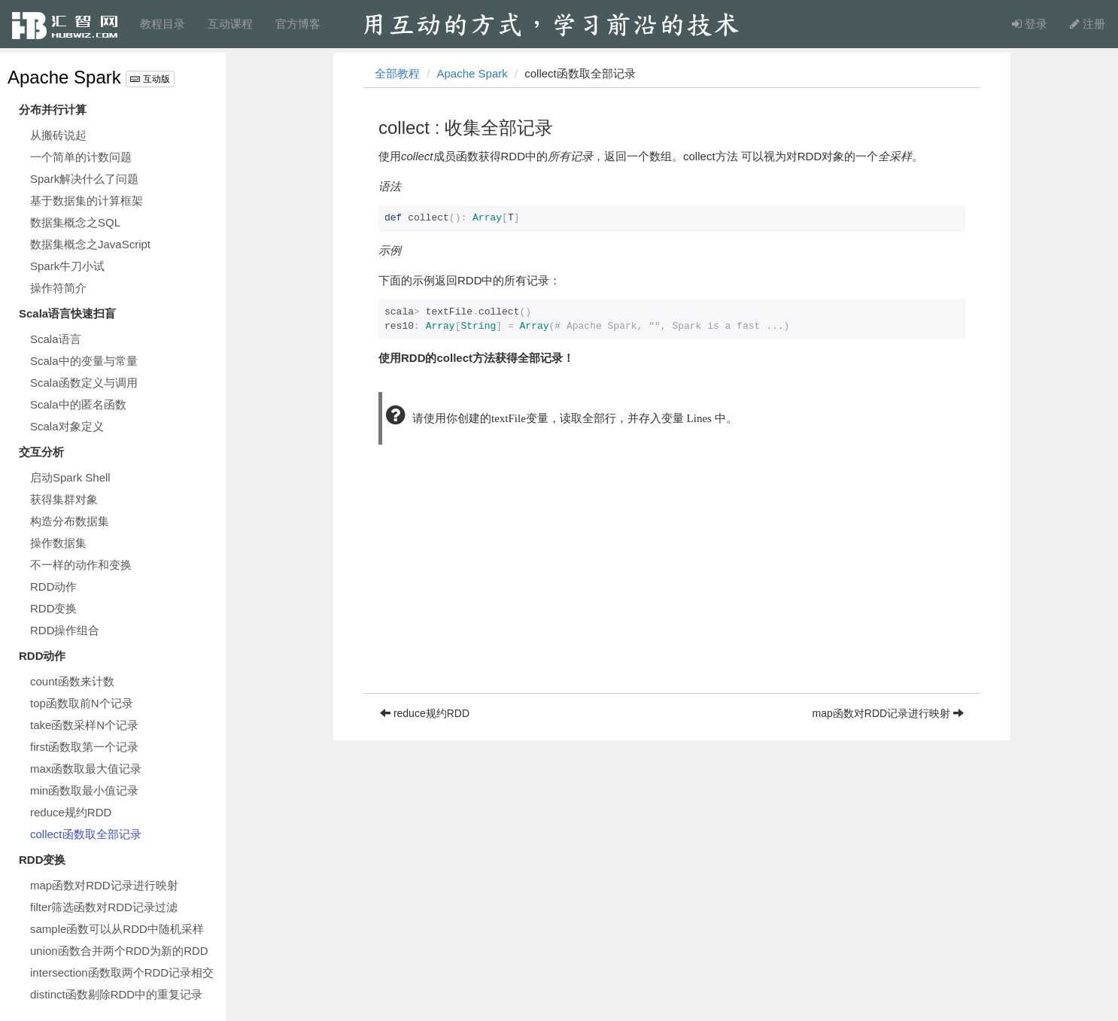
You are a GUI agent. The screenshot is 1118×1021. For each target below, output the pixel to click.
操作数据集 (58, 542)
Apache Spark (64, 77)
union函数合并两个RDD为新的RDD (119, 950)
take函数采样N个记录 (84, 725)
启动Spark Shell (70, 477)
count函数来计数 (72, 681)
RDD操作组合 (65, 630)
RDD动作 (53, 586)
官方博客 (298, 23)
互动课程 (230, 23)
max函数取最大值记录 (85, 768)
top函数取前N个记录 (81, 703)
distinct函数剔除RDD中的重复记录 (116, 994)
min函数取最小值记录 (84, 790)
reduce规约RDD (70, 812)
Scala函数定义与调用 (84, 382)
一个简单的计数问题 (81, 156)
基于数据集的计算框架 (86, 200)
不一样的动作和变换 (81, 564)
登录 (1029, 23)
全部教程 (397, 73)
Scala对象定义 (67, 426)
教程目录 (162, 23)
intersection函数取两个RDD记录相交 (122, 972)
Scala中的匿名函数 (78, 404)
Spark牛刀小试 (67, 266)
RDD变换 (53, 608)
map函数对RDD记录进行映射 (104, 885)
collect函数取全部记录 (85, 834)
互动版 (149, 79)
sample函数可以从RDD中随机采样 (117, 928)
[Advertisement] (671, 587)
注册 (1087, 23)
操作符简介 (58, 287)
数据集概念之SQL (75, 222)
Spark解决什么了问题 (84, 178)
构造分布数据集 (69, 521)
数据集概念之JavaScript (90, 244)
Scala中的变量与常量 (84, 360)
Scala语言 (55, 339)
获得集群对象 (64, 499)
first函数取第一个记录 (84, 746)
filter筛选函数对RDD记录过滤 (104, 907)
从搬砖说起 (58, 135)
